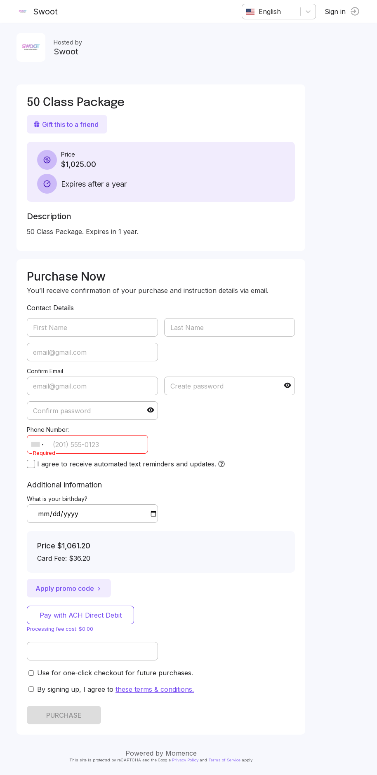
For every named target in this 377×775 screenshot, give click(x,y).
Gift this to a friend (66, 124)
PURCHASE (64, 715)
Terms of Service (224, 760)
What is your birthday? (57, 498)
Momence (181, 753)
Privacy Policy (185, 760)
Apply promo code (68, 588)
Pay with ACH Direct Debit (81, 615)
